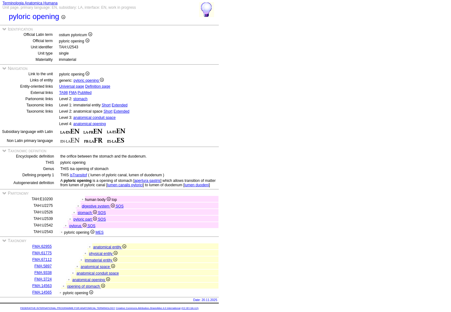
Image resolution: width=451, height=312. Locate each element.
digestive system (99, 206)
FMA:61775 (42, 253)
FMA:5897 (43, 266)
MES (99, 232)
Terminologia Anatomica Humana (30, 3)
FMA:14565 (42, 292)
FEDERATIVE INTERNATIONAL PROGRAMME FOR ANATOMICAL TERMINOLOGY (67, 308)
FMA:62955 (42, 246)
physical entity (103, 253)
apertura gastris (147, 180)
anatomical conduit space (94, 117)
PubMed (85, 92)
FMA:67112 (42, 259)
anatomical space (98, 267)
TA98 (63, 92)
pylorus (78, 226)
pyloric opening (88, 80)
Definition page (97, 86)
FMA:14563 (42, 286)
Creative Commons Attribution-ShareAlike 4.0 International (148, 308)
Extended (120, 105)
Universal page (71, 86)
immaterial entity (101, 260)
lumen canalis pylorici (125, 185)
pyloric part (85, 219)
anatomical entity (109, 247)
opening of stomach (86, 286)
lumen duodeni (196, 185)
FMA (73, 92)
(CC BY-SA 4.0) (189, 308)
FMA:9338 (43, 273)
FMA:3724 (43, 279)
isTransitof (78, 175)
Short (106, 105)
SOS (119, 206)
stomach (80, 99)
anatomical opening (89, 124)
